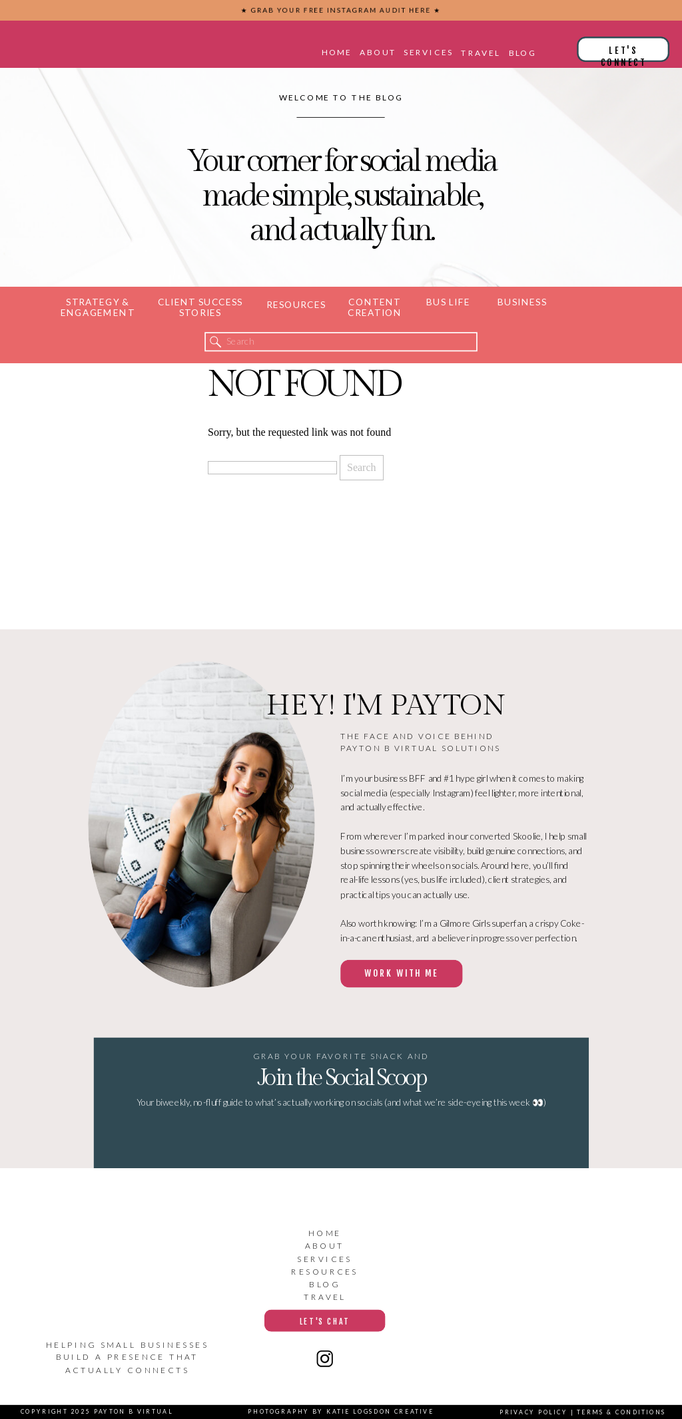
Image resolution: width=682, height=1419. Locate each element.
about (325, 1246)
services (324, 1259)
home (325, 1233)
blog (324, 1284)
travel (325, 1297)
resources (324, 1272)
